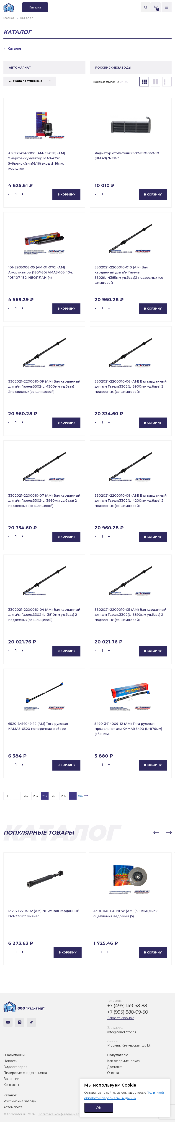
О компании (14, 1055)
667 (80, 796)
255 (54, 796)
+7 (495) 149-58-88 (127, 1005)
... (17, 796)
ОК (98, 1108)
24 (122, 81)
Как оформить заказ (123, 1061)
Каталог (9, 1095)
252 (26, 796)
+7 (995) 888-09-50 (127, 1012)
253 (35, 796)
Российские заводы (19, 1101)
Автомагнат (12, 1107)
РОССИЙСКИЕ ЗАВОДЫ (113, 67)
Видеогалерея (15, 1067)
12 (117, 81)
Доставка (115, 1067)
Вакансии (11, 1079)
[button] (156, 832)
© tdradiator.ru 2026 (19, 1114)
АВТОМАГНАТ (20, 67)
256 (63, 796)
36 (126, 81)
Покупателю (117, 1055)
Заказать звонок (120, 1018)
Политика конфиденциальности (64, 1114)
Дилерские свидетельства (25, 1073)
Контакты (11, 1085)
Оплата (113, 1073)
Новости (10, 1061)
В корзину (66, 194)
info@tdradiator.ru (121, 1032)
